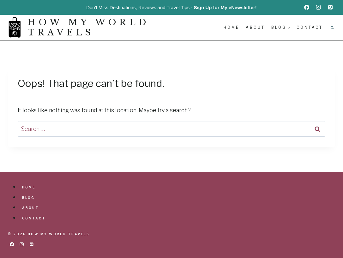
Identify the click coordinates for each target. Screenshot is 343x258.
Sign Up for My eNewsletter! (225, 7)
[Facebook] (307, 7)
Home (231, 27)
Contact (310, 27)
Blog (28, 198)
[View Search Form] (332, 27)
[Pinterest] (330, 7)
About (255, 27)
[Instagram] (318, 7)
